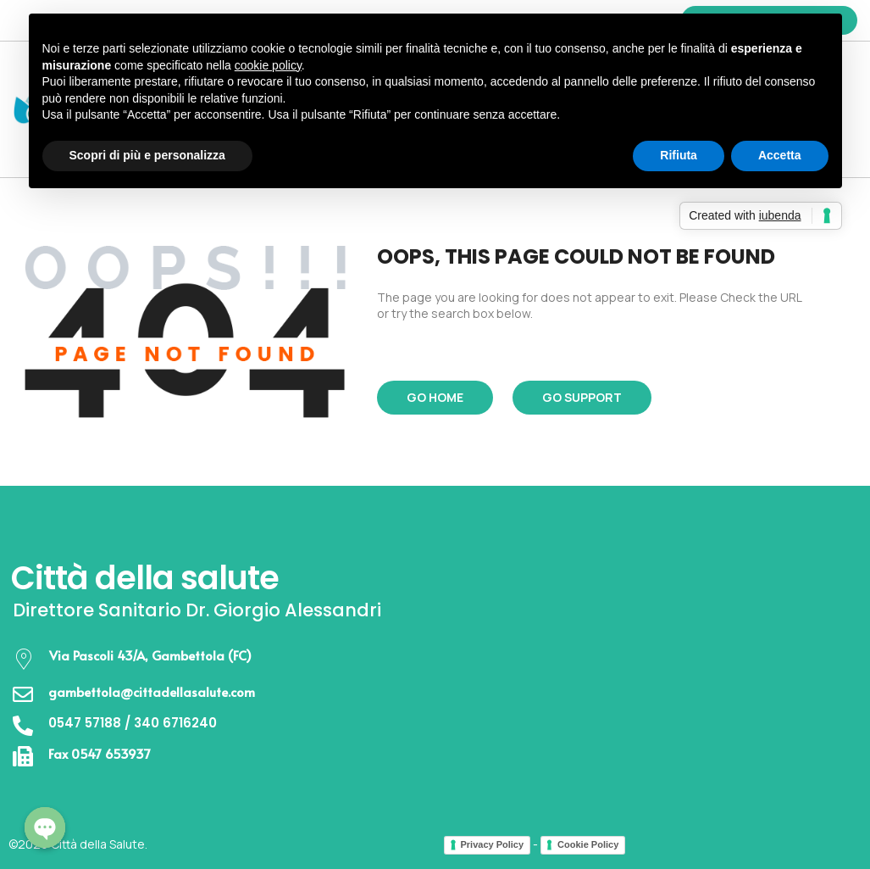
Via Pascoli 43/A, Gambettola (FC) (149, 655)
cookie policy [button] (268, 65)
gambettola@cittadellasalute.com (151, 691)
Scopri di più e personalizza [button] (147, 155)
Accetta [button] (779, 155)
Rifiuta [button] (678, 155)
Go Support (582, 397)
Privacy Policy (492, 844)
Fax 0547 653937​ (99, 753)
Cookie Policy (587, 844)
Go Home (435, 397)
